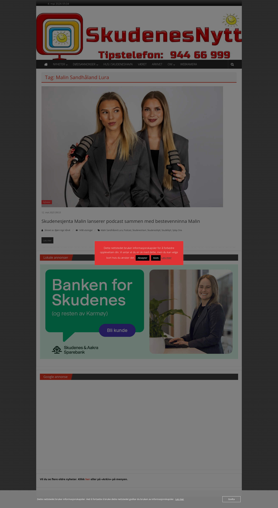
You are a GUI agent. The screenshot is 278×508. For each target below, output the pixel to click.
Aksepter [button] (142, 257)
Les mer (166, 257)
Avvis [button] (156, 257)
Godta (231, 499)
